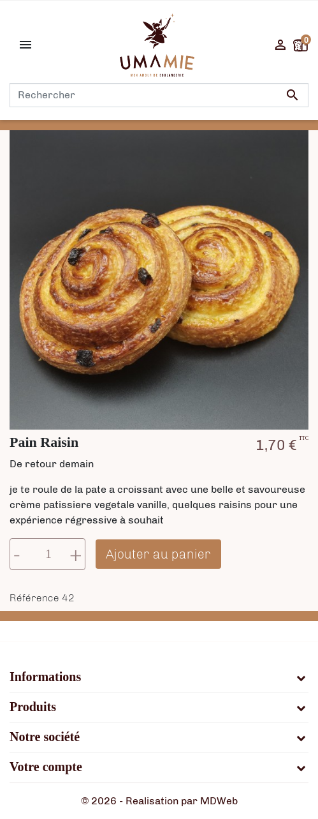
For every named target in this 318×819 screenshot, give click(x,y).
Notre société (45, 737)
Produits (33, 707)
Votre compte (46, 767)
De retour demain (52, 464)
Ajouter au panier (158, 554)
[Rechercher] (159, 95)
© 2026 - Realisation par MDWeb (159, 801)
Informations (45, 677)
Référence (34, 598)
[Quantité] (48, 554)
